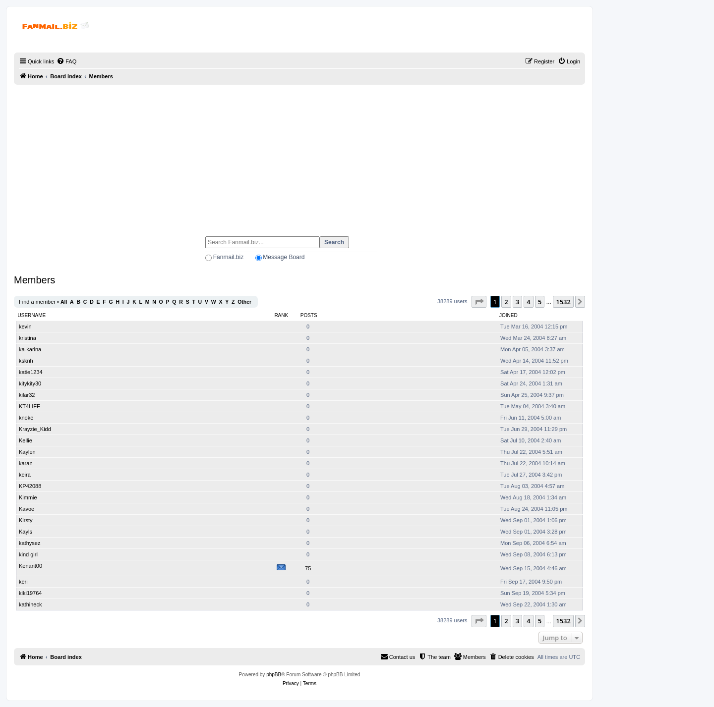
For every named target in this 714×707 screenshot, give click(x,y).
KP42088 (30, 486)
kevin (25, 326)
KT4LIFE (29, 406)
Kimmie (28, 497)
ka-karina (30, 349)
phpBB (273, 674)
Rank (281, 315)
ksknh (26, 361)
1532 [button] (563, 301)
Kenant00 (30, 566)
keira (25, 475)
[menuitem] (66, 61)
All (63, 302)
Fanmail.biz (228, 257)
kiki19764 (30, 593)
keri (23, 582)
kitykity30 (30, 383)
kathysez (29, 543)
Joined (508, 315)
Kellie (25, 440)
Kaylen (27, 452)
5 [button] (539, 301)
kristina (27, 338)
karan (26, 463)
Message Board (283, 257)
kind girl (28, 554)
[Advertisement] (299, 156)
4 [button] (528, 301)
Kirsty (26, 520)
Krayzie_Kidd (35, 429)
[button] (479, 302)
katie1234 (31, 372)
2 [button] (506, 301)
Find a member (37, 302)
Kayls (25, 532)
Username (32, 315)
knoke (26, 418)
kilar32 (27, 395)
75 (308, 568)
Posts (308, 315)
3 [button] (517, 301)
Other (244, 302)
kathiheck (30, 604)
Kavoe (26, 509)
